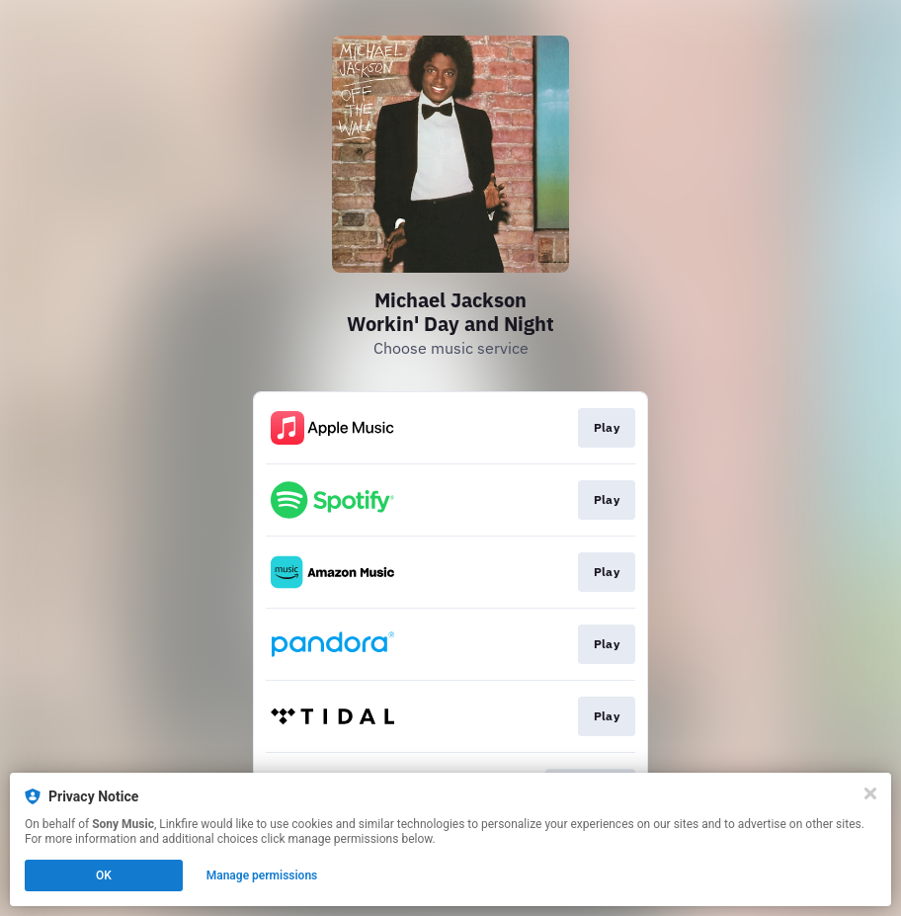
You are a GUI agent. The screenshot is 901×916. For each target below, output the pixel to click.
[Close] (870, 793)
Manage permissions (262, 875)
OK (104, 875)
